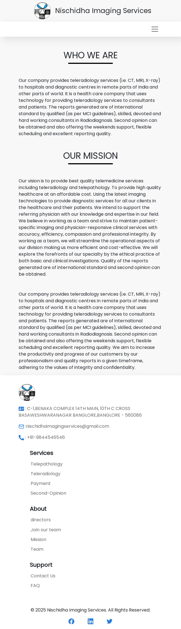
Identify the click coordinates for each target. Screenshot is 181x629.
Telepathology (47, 464)
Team (37, 549)
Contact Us (43, 576)
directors (41, 520)
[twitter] (109, 621)
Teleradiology (45, 474)
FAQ (35, 585)
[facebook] (71, 621)
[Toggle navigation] (90, 29)
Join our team (46, 530)
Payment (41, 483)
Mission (38, 539)
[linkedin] (90, 621)
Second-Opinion (48, 493)
